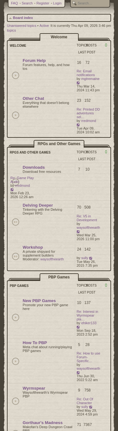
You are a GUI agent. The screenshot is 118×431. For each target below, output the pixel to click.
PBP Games (59, 277)
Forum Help (34, 60)
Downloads (34, 167)
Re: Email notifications (86, 73)
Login (57, 3)
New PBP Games (39, 300)
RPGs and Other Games (58, 144)
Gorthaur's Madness (43, 422)
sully (84, 258)
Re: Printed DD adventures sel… (88, 113)
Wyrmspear (34, 388)
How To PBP (35, 342)
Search (27, 3)
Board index (23, 18)
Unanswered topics (22, 25)
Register (43, 3)
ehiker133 (88, 323)
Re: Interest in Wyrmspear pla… (87, 315)
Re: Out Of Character (85, 401)
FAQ (14, 3)
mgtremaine (90, 79)
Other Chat (33, 98)
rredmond (88, 121)
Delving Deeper (38, 205)
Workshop (33, 247)
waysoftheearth (88, 227)
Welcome (59, 37)
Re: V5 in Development (87, 218)
